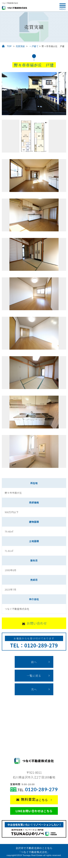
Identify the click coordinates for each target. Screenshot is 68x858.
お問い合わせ (37, 623)
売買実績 (20, 46)
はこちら (34, 799)
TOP (9, 46)
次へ (34, 689)
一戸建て (33, 46)
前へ (34, 662)
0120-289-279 (41, 789)
